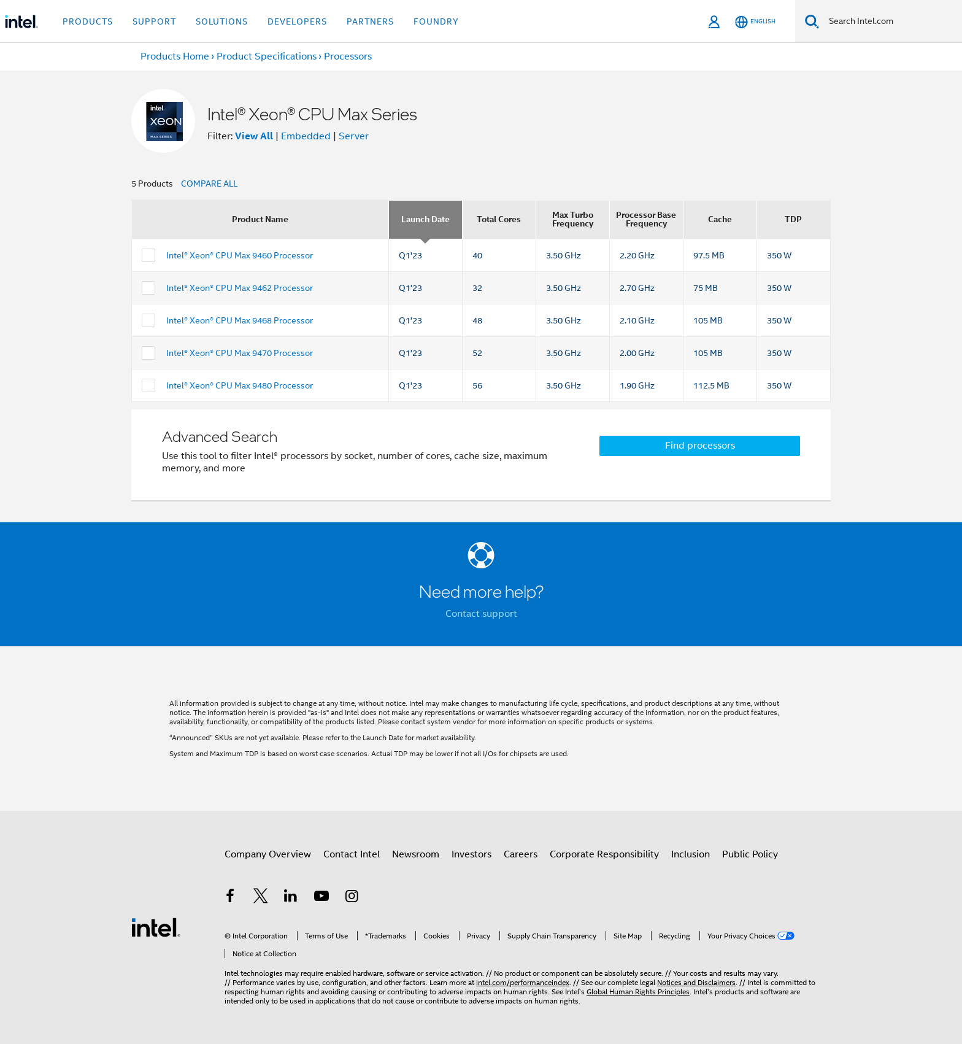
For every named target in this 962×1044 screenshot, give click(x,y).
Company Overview (268, 854)
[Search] (812, 21)
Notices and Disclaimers (696, 982)
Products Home (174, 56)
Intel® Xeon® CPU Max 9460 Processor (239, 255)
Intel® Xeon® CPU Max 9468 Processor (239, 320)
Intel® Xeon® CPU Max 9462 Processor (239, 287)
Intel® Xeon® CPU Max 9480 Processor (239, 385)
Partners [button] (370, 21)
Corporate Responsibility (604, 854)
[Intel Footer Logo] (155, 927)
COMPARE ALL (209, 183)
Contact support (481, 614)
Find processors (700, 445)
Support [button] (154, 21)
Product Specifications (267, 56)
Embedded (306, 136)
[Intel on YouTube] (321, 898)
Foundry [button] (436, 21)
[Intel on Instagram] (351, 898)
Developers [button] (297, 21)
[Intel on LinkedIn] (290, 898)
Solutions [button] (222, 21)
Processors (348, 56)
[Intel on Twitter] (260, 898)
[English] (755, 22)
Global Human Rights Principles (638, 991)
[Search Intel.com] (890, 21)
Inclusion (690, 854)
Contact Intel (351, 854)
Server (354, 136)
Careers (520, 854)
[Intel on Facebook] (230, 898)
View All (254, 136)
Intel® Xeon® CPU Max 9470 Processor (239, 352)
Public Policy (750, 854)
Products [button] (88, 21)
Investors (471, 854)
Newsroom (415, 854)
